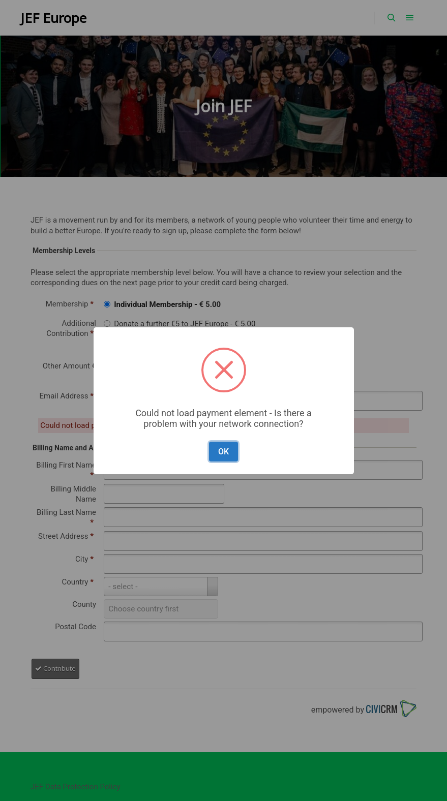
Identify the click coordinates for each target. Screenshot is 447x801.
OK (223, 451)
